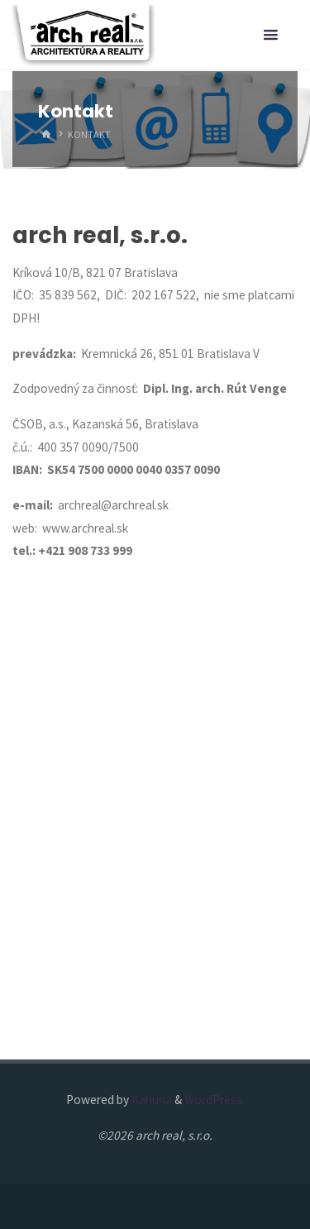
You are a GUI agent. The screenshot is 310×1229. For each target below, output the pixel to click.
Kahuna (150, 1099)
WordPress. (214, 1099)
